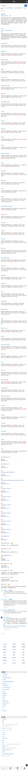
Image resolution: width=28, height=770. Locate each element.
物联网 (23, 644)
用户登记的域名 (10, 8)
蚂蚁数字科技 (11, 748)
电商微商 (4, 649)
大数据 (14, 644)
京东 (2, 30)
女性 (14, 660)
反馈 (26, 765)
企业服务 (23, 646)
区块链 (4, 652)
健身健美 (4, 657)
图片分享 (14, 657)
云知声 (6, 726)
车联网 (4, 646)
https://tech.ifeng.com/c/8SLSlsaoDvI (11, 627)
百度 (7, 730)
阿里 (7, 728)
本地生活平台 (18, 744)
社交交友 (4, 660)
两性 (23, 660)
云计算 (14, 649)
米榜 (25, 8)
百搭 (5, 663)
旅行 (23, 657)
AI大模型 (15, 724)
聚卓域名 (7, 574)
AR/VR (14, 652)
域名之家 (7, 560)
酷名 (6, 587)
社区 (5, 8)
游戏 (23, 652)
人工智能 (4, 644)
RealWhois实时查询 (19, 8)
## (5, 673)
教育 (14, 654)
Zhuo (7, 460)
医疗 (23, 654)
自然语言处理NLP (4, 15)
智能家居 (14, 646)
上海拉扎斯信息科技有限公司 (11, 744)
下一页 (3, 633)
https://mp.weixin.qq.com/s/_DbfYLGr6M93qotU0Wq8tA (15, 626)
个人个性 (14, 663)
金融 (23, 649)
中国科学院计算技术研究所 (9, 724)
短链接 (23, 663)
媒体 (5, 654)
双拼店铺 (7, 552)
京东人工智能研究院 (7, 30)
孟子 (10, 15)
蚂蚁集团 (7, 748)
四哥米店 (7, 545)
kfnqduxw (7, 475)
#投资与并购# (6, 618)
